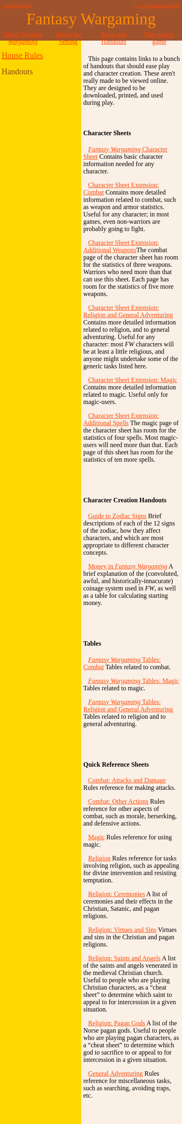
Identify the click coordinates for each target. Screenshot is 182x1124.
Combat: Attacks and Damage (127, 780)
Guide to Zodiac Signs (117, 515)
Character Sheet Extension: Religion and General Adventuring (128, 311)
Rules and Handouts (114, 38)
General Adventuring (115, 1073)
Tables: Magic (133, 680)
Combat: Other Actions (118, 801)
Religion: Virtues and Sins (122, 929)
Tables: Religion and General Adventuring (128, 705)
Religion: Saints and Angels (124, 958)
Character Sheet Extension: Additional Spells (121, 419)
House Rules (22, 55)
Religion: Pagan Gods (116, 1023)
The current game (159, 38)
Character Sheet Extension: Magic (132, 379)
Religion (99, 858)
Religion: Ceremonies (116, 894)
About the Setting (68, 38)
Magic (96, 837)
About (22, 38)
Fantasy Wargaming (91, 19)
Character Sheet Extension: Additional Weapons (121, 246)
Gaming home (17, 6)
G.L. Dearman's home (157, 6)
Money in (127, 566)
